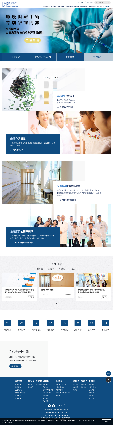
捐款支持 (91, 393)
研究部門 (30, 387)
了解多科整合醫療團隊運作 (21, 242)
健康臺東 (83, 387)
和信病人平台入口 (43, 57)
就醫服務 (18, 384)
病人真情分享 (16, 150)
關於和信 (46, 384)
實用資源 (18, 395)
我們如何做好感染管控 (66, 200)
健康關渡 (83, 384)
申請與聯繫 (59, 390)
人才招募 (46, 401)
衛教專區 (75, 387)
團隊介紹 (39, 384)
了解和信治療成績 (65, 107)
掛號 (108, 374)
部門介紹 (53, 7)
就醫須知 (18, 387)
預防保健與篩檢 (20, 393)
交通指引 (15, 366)
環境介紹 (46, 395)
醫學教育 (76, 7)
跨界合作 (73, 269)
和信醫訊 (75, 390)
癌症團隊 (61, 7)
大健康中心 (19, 390)
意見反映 (18, 398)
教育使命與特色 (61, 384)
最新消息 (40, 269)
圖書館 (58, 395)
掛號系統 (16, 57)
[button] (106, 30)
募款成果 (91, 395)
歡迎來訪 (91, 390)
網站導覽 (90, 3)
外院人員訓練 (60, 387)
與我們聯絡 (48, 409)
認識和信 (69, 7)
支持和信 (99, 7)
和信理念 (91, 384)
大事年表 (46, 387)
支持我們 (97, 57)
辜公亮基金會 (47, 393)
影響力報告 (92, 387)
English (107, 7)
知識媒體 (84, 7)
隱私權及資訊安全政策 (61, 409)
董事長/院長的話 (48, 390)
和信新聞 (62, 269)
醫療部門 (30, 384)
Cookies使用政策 (8, 423)
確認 (106, 421)
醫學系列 (51, 269)
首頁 (82, 3)
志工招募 (91, 398)
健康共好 (92, 7)
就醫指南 (46, 7)
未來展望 (46, 398)
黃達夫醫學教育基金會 (63, 393)
